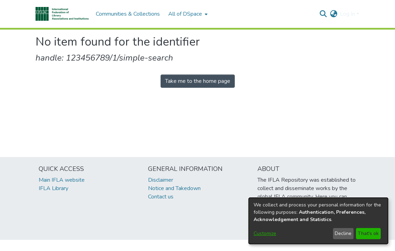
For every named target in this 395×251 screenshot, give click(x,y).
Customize (265, 233)
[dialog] (318, 221)
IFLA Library (53, 188)
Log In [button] (348, 14)
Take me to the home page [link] (197, 81)
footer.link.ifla (166, 245)
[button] (62, 14)
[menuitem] (187, 14)
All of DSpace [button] (185, 14)
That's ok (368, 233)
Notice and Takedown (174, 188)
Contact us (160, 197)
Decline (343, 233)
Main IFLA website (62, 180)
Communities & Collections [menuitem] (128, 14)
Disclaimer (160, 180)
